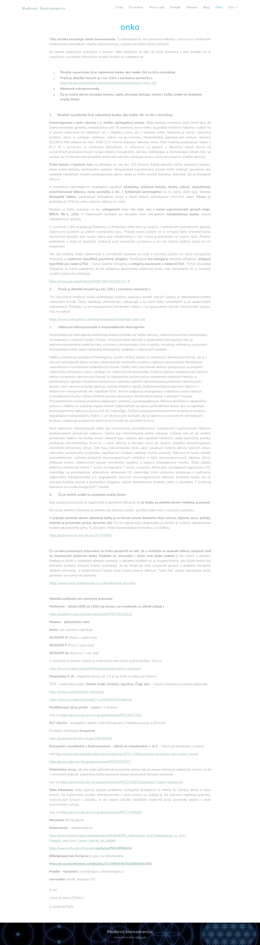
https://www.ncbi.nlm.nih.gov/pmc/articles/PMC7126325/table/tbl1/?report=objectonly (121, 782)
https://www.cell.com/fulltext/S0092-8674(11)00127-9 (89, 281)
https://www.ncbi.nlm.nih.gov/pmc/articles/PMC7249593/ (101, 812)
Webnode (140, 937)
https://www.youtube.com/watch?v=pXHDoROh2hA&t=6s (90, 699)
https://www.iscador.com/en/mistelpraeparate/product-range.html (95, 668)
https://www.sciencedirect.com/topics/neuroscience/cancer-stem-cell (108, 83)
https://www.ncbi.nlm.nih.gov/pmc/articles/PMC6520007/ (90, 762)
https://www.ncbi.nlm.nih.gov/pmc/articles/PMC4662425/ (101, 715)
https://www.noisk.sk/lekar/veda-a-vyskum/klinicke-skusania (92, 583)
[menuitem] (116, 7)
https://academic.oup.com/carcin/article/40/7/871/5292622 (90, 614)
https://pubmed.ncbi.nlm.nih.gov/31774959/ (80, 535)
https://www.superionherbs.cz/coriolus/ (76, 692)
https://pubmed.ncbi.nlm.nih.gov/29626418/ (80, 738)
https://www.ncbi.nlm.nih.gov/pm (90, 848)
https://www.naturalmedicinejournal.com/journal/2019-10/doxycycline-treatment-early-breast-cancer (126, 754)
